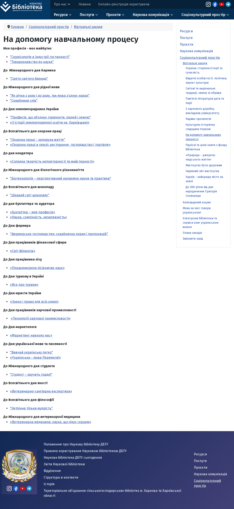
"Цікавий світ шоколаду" (29, 195)
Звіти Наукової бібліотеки (64, 464)
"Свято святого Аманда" (29, 79)
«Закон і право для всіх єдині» (34, 302)
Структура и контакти (61, 477)
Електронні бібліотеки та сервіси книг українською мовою (200, 223)
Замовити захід (193, 238)
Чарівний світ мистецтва (202, 171)
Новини (85, 4)
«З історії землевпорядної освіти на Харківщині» (49, 122)
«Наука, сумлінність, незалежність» (38, 217)
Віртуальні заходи (195, 63)
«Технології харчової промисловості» (41, 318)
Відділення (52, 471)
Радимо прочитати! (198, 119)
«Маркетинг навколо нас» (31, 335)
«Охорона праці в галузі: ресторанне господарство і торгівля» (60, 145)
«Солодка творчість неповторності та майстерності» (52, 161)
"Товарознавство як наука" (32, 62)
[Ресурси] (70, 15)
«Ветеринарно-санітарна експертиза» (41, 391)
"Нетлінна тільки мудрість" (31, 408)
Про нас (60, 4)
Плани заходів (192, 233)
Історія (49, 484)
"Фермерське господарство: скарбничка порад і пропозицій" (59, 234)
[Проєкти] (123, 15)
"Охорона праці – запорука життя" (37, 140)
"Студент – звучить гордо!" (31, 374)
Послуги (87, 14)
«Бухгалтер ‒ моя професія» (32, 212)
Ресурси (61, 14)
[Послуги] (96, 15)
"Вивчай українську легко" (31, 352)
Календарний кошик (197, 202)
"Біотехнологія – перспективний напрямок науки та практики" (60, 178)
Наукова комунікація (151, 14)
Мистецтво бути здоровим (204, 165)
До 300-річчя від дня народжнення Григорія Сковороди (201, 191)
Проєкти (113, 14)
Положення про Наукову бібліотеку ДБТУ (76, 444)
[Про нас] (68, 4)
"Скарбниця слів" (24, 101)
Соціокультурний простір (203, 14)
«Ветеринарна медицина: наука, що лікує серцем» (50, 422)
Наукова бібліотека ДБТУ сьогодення (73, 458)
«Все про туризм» (24, 285)
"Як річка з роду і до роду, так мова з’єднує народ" (50, 96)
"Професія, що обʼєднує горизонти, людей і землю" (50, 117)
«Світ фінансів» (22, 251)
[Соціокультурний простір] (227, 15)
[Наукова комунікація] (171, 15)
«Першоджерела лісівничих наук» (37, 268)
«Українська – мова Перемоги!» (35, 357)
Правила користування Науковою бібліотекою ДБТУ (85, 451)
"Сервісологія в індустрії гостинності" (40, 57)
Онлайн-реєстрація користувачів (123, 4)
